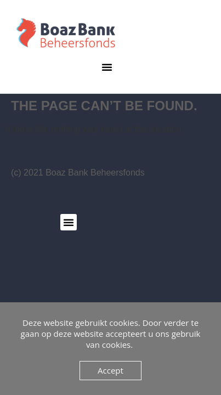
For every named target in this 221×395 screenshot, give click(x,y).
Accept (110, 370)
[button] (107, 67)
